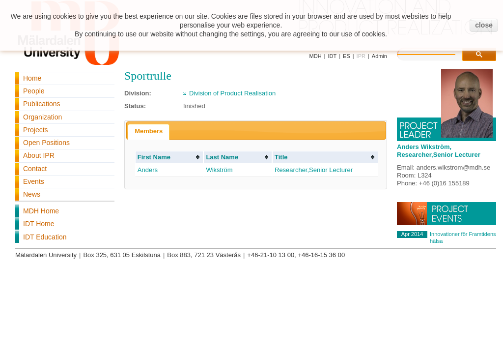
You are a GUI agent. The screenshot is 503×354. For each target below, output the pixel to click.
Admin (379, 56)
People (34, 91)
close (484, 25)
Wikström (219, 170)
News (31, 194)
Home (32, 78)
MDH (315, 56)
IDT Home (39, 224)
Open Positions (46, 143)
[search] (436, 53)
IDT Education (44, 237)
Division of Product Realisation (232, 93)
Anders (148, 170)
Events (33, 181)
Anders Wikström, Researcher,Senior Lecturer (438, 150)
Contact (35, 169)
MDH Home (41, 211)
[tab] (148, 132)
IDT (332, 56)
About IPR (39, 155)
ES (346, 56)
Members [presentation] (149, 131)
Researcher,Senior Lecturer (314, 170)
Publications (41, 104)
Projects (35, 130)
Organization (42, 117)
